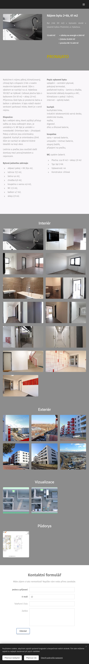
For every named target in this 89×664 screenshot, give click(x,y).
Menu (84, 4)
